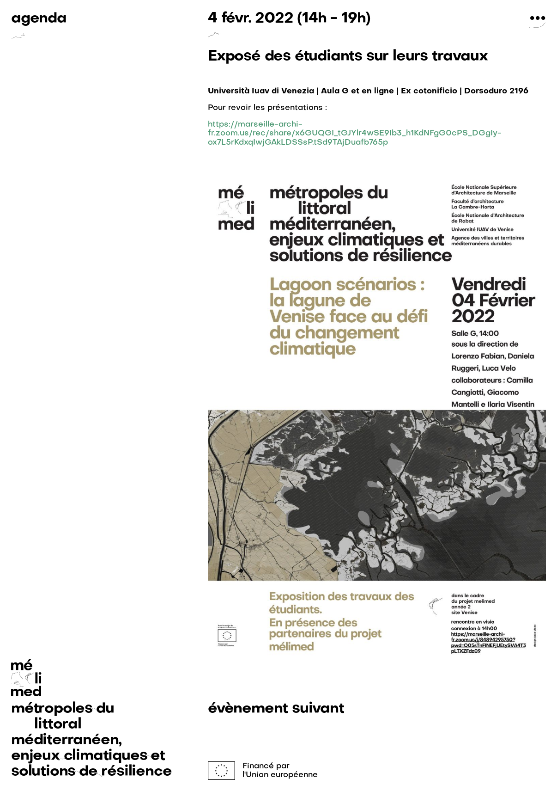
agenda (39, 19)
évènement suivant (276, 709)
